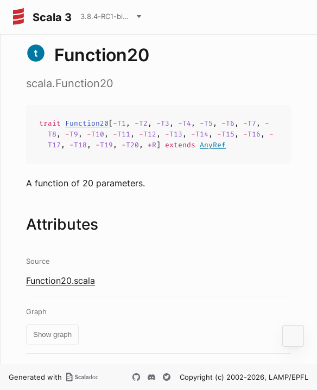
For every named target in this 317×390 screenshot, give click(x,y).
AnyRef (213, 145)
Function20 (87, 123)
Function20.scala (60, 280)
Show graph (52, 334)
